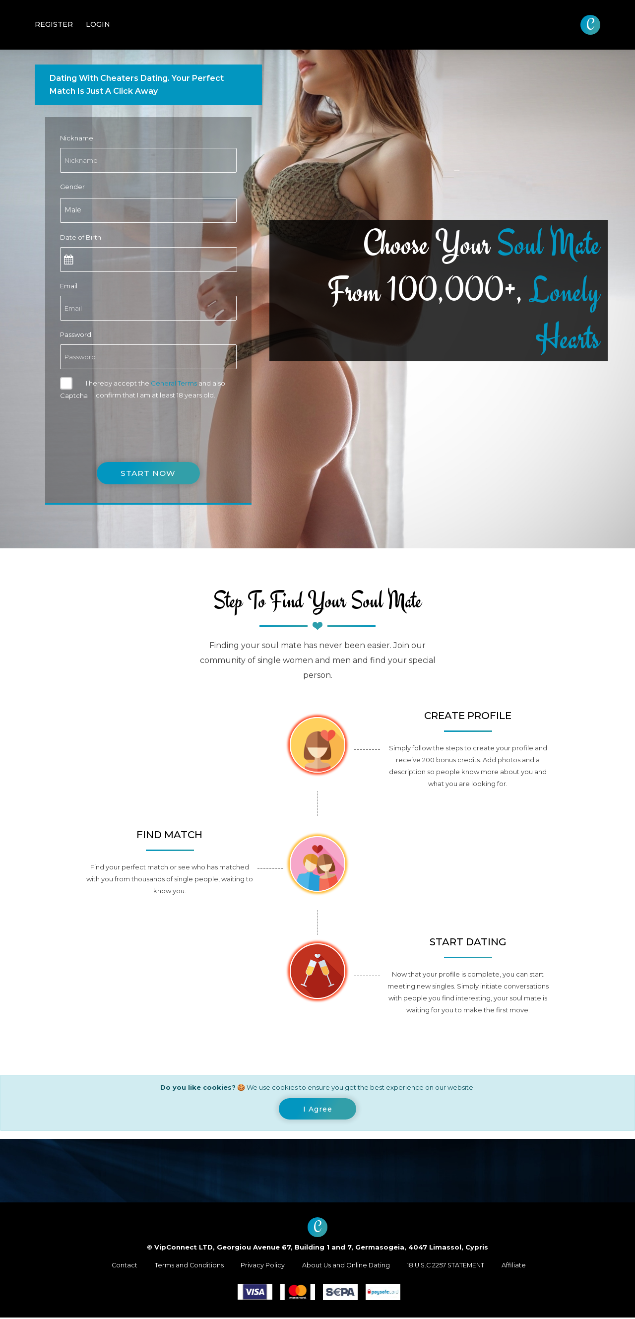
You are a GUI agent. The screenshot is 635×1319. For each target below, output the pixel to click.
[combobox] (148, 210)
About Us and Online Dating (345, 1266)
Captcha (74, 395)
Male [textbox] (72, 209)
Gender (72, 187)
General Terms (174, 383)
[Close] (317, 1110)
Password (75, 334)
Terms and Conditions (185, 1266)
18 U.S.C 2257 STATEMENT (449, 1266)
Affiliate (520, 1266)
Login (98, 24)
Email (68, 286)
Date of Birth (80, 237)
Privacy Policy (261, 1266)
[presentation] (135, 424)
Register (54, 24)
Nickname (76, 138)
